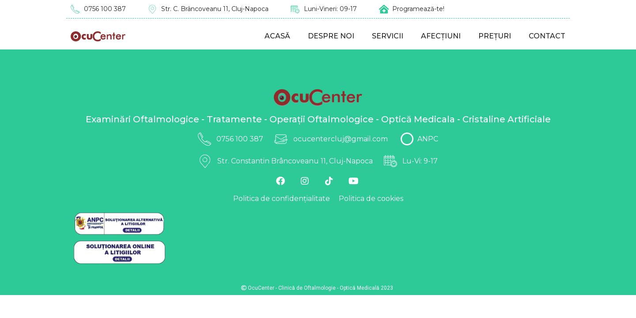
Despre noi (331, 36)
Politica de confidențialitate (281, 198)
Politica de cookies (371, 198)
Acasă (277, 36)
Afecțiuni (441, 36)
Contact (547, 36)
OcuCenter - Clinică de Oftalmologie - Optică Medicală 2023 (317, 288)
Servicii (387, 36)
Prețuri (494, 36)
